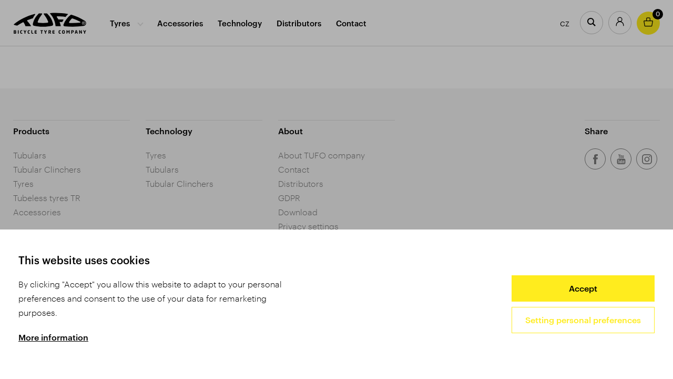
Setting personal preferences (583, 320)
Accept (583, 288)
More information (53, 337)
